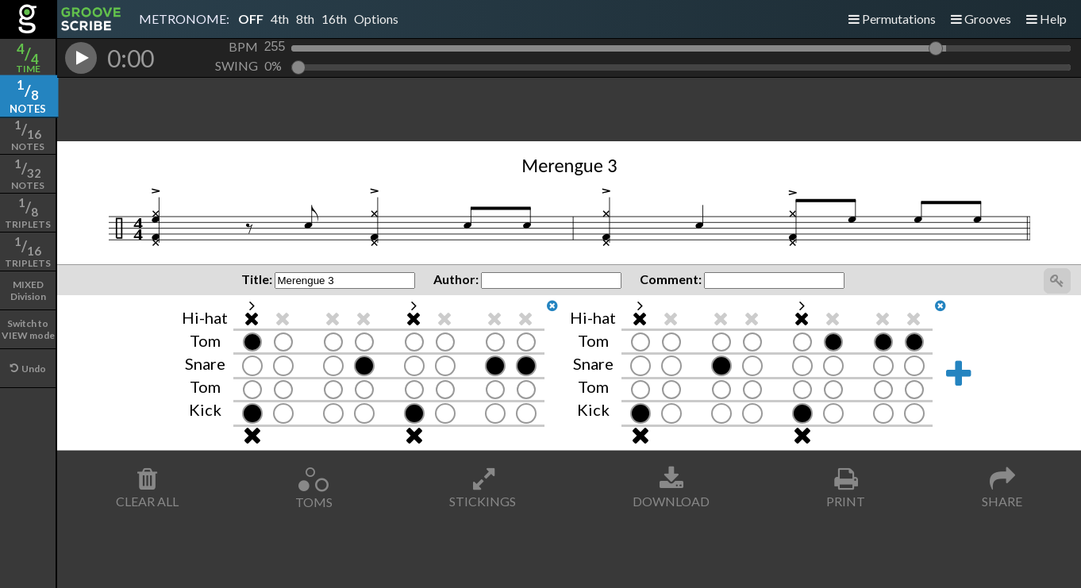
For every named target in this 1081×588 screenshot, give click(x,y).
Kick (205, 409)
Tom (205, 340)
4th (280, 18)
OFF (251, 18)
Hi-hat (205, 317)
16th (334, 18)
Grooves (981, 18)
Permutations (892, 18)
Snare (205, 363)
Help (1046, 18)
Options (376, 18)
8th (305, 18)
